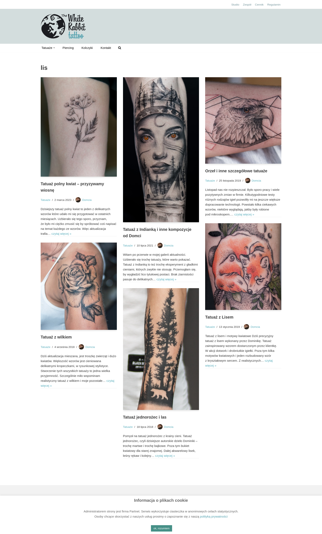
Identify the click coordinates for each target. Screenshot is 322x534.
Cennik (259, 4)
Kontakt (106, 47)
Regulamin (274, 4)
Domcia (87, 199)
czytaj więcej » (61, 233)
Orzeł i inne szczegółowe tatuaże (236, 171)
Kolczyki (87, 47)
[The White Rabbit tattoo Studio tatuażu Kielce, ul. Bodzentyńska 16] (63, 26)
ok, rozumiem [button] (161, 528)
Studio (235, 4)
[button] (54, 47)
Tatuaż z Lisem (219, 317)
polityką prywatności (214, 516)
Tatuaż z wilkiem (56, 337)
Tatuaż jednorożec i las (145, 417)
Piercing (68, 47)
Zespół (247, 4)
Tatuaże (45, 199)
